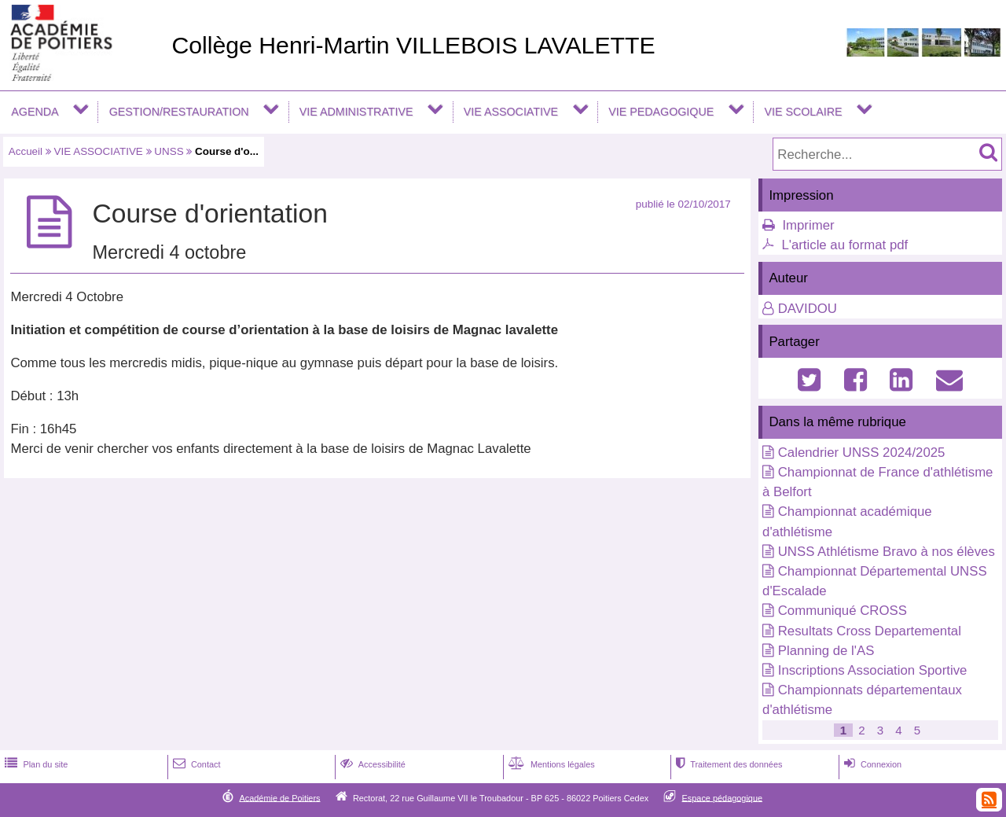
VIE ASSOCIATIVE (511, 111)
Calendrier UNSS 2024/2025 (861, 452)
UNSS (168, 151)
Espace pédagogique (722, 797)
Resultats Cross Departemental (869, 631)
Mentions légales (550, 764)
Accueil (25, 151)
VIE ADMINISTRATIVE (356, 111)
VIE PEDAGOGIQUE (661, 111)
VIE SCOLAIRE (803, 111)
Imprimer (808, 225)
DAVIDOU (807, 308)
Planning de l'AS (826, 650)
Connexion (871, 764)
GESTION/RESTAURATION (179, 111)
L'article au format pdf (844, 244)
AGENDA (34, 111)
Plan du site (35, 764)
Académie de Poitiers (279, 797)
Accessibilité (371, 764)
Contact (195, 764)
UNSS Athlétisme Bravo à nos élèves (886, 551)
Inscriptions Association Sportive (872, 670)
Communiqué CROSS (842, 610)
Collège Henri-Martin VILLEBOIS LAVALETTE (413, 45)
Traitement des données (727, 764)
